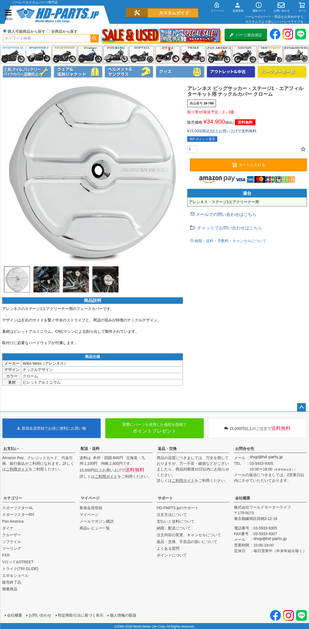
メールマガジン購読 (97, 521)
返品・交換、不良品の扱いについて (187, 541)
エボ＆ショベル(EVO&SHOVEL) (296, 54)
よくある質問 (168, 548)
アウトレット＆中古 (231, 71)
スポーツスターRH (18, 514)
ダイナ (167, 54)
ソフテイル (141, 54)
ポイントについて (172, 555)
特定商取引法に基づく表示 (80, 614)
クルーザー (11, 535)
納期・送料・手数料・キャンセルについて (230, 241)
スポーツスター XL (13, 54)
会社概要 (242, 498)
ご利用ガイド (17, 469)
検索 (94, 38)
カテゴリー (12, 498)
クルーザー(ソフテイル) (90, 54)
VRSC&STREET (270, 54)
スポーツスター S (39, 54)
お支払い (10, 448)
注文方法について (172, 514)
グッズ (180, 71)
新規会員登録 (91, 508)
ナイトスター (64, 54)
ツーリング (116, 54)
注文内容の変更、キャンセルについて (189, 535)
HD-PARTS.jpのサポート (178, 508)
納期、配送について (174, 528)
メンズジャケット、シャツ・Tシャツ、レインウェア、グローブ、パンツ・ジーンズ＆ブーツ (78, 71)
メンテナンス (27, 71)
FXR (6, 555)
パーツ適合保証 (246, 35)
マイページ (90, 498)
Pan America (219, 54)
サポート (165, 498)
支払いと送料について (176, 521)
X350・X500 (244, 54)
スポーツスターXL (17, 508)
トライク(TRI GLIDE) (193, 54)
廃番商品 (9, 589)
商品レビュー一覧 (95, 528)
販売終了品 (11, 582)
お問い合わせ (39, 614)
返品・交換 (167, 448)
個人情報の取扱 (122, 614)
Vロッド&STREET (18, 562)
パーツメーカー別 (282, 71)
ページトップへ (301, 407)
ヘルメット (129, 71)
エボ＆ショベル (15, 575)
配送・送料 (90, 448)
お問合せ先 (244, 448)
